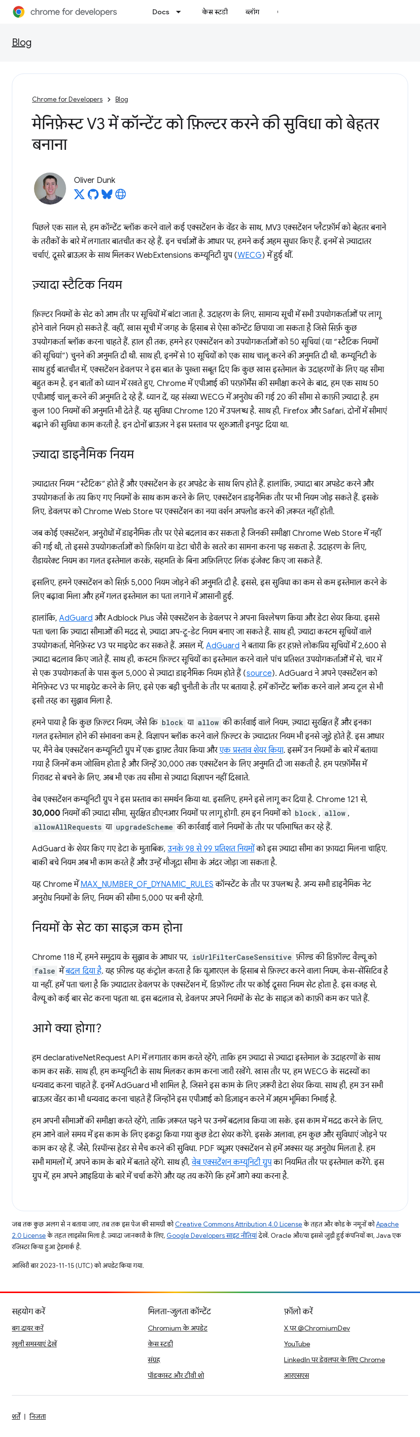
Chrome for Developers (67, 99)
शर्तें (16, 1416)
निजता (38, 1416)
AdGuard (76, 618)
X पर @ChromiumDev (317, 1328)
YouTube (297, 1343)
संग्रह (154, 1359)
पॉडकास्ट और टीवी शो (176, 1375)
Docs (161, 11)
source (259, 673)
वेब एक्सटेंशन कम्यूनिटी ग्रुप (232, 1162)
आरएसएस (296, 1375)
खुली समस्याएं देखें (34, 1343)
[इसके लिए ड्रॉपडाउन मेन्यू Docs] (181, 12)
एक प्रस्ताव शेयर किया (251, 750)
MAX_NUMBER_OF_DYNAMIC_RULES (146, 884)
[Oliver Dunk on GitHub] (93, 197)
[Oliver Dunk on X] (79, 197)
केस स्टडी (215, 11)
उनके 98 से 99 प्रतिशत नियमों (211, 849)
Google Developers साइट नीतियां (212, 1235)
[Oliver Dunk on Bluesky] (107, 197)
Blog (22, 42)
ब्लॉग (252, 11)
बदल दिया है (84, 971)
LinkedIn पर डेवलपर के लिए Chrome (334, 1359)
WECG (250, 255)
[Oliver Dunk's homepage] (120, 197)
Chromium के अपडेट (178, 1328)
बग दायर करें (27, 1328)
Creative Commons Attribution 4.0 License (238, 1224)
